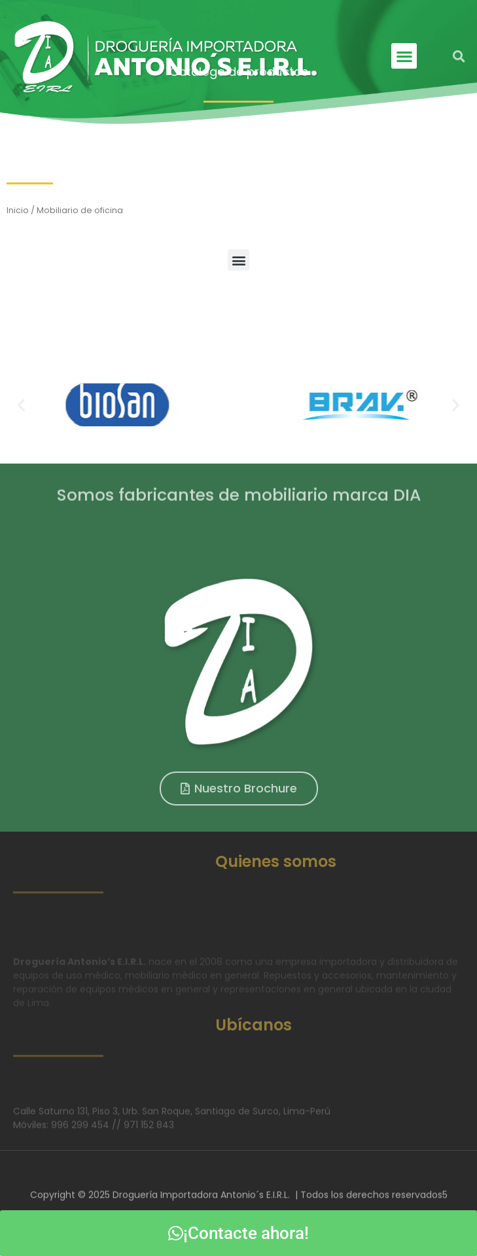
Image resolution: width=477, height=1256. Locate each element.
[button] (404, 56)
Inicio (18, 210)
